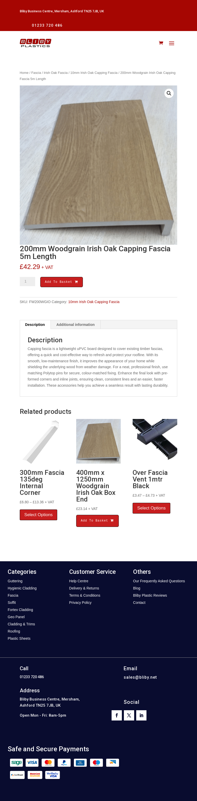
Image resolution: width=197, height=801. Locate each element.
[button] (169, 93)
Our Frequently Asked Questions (159, 582)
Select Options (38, 515)
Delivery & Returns (84, 589)
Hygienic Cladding (22, 589)
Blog (136, 589)
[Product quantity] (27, 281)
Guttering (15, 582)
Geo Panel (16, 618)
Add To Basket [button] (97, 521)
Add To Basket (61, 282)
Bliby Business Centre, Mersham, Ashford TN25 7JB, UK (62, 11)
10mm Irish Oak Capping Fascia (93, 73)
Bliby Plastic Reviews (150, 596)
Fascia (36, 73)
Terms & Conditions (84, 596)
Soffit (12, 603)
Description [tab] (35, 325)
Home (24, 73)
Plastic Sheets (19, 639)
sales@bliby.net (140, 678)
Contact (139, 603)
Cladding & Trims (21, 625)
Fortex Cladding (20, 610)
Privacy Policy (80, 603)
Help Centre (78, 582)
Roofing (14, 632)
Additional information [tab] (75, 325)
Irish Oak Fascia (56, 73)
